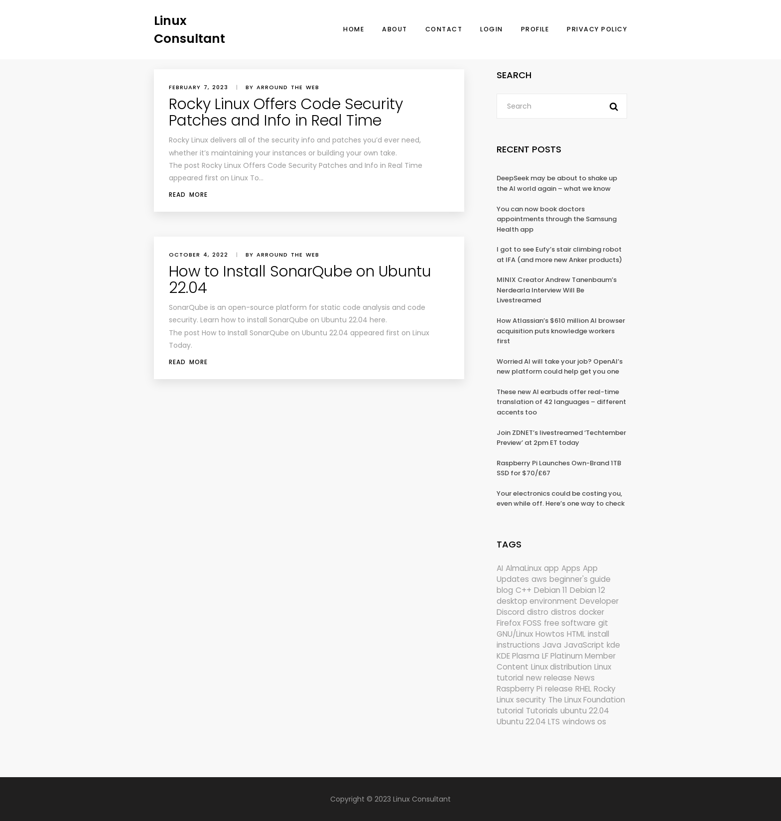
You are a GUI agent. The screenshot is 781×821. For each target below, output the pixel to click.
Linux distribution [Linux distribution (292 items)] (561, 667)
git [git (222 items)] (603, 623)
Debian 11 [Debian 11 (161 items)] (550, 590)
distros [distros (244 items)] (563, 612)
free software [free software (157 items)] (570, 623)
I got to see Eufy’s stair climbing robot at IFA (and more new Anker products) (559, 255)
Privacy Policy (597, 29)
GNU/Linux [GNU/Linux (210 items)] (515, 634)
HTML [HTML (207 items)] (576, 634)
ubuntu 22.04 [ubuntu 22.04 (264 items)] (584, 710)
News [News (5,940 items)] (584, 678)
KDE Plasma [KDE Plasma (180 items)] (518, 656)
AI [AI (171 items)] (500, 568)
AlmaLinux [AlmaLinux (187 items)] (523, 568)
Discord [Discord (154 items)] (510, 612)
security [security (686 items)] (531, 699)
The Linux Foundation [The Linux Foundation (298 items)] (586, 699)
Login (491, 29)
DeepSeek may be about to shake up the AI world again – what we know (557, 183)
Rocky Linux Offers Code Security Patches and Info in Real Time (286, 112)
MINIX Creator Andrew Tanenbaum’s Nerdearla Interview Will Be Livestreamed (557, 290)
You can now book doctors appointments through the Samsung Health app (557, 219)
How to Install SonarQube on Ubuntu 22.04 (300, 279)
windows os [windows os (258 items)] (584, 721)
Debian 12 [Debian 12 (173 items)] (587, 590)
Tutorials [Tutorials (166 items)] (542, 710)
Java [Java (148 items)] (551, 645)
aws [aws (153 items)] (539, 579)
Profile (535, 29)
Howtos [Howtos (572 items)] (549, 634)
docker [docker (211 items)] (591, 612)
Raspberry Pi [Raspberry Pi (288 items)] (519, 689)
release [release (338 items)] (559, 689)
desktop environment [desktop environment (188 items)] (537, 601)
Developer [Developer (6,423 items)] (599, 601)
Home (353, 29)
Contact (444, 29)
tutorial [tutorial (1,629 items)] (510, 710)
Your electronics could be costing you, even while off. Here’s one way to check (561, 499)
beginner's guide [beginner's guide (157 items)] (580, 579)
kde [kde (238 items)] (613, 645)
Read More (188, 194)
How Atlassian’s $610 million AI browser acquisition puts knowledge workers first (561, 331)
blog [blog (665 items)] (505, 590)
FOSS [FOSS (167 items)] (532, 623)
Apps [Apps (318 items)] (570, 568)
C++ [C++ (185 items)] (523, 590)
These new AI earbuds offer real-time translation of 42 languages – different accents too (561, 402)
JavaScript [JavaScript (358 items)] (584, 645)
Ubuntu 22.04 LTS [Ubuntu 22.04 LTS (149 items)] (528, 721)
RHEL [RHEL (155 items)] (583, 689)
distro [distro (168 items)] (537, 612)
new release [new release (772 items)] (549, 678)
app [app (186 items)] (551, 568)
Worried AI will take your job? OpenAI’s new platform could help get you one (560, 367)
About (394, 29)
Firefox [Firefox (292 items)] (509, 623)
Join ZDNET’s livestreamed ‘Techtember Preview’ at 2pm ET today (561, 438)
